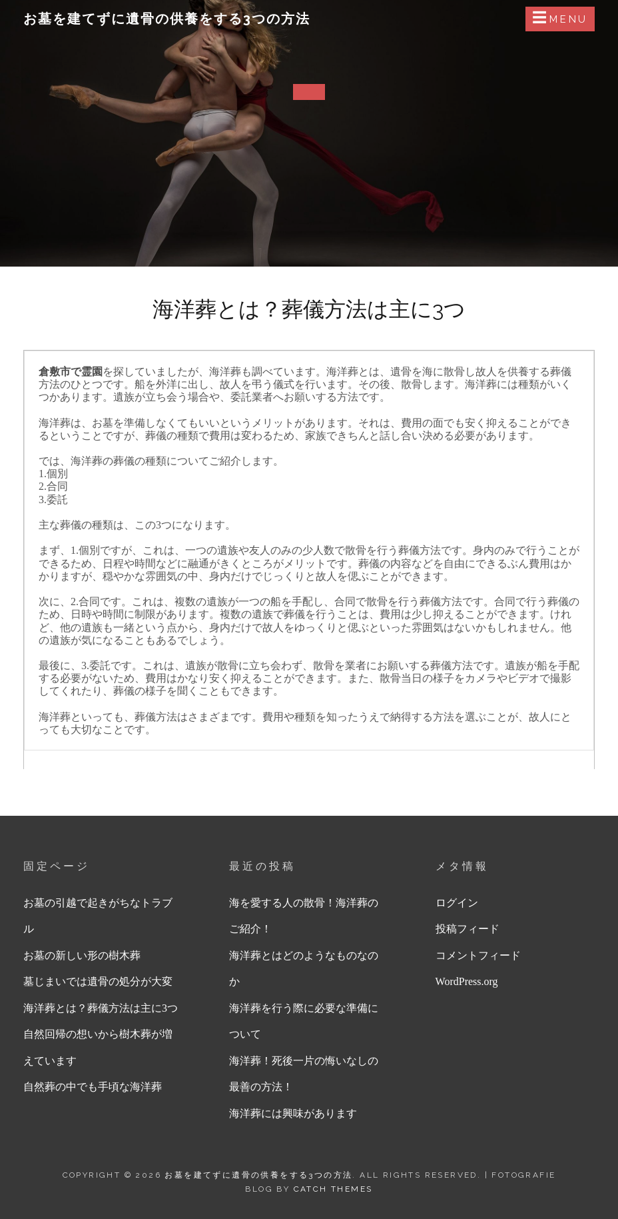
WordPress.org (467, 981)
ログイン (457, 902)
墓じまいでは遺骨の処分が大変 (97, 981)
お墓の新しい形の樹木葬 (82, 955)
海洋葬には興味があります (293, 1113)
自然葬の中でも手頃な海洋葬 (92, 1086)
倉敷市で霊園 (71, 371)
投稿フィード (467, 928)
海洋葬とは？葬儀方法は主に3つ (100, 1008)
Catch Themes (333, 1189)
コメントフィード (478, 955)
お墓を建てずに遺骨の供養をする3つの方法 (166, 19)
